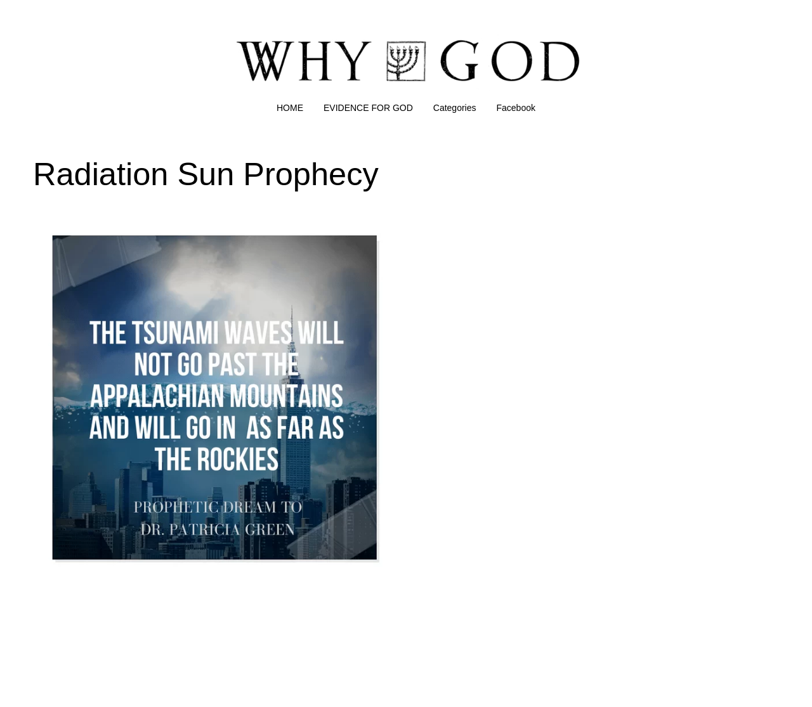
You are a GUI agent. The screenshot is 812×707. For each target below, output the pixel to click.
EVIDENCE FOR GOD (368, 108)
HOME (290, 108)
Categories (454, 108)
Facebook (516, 108)
